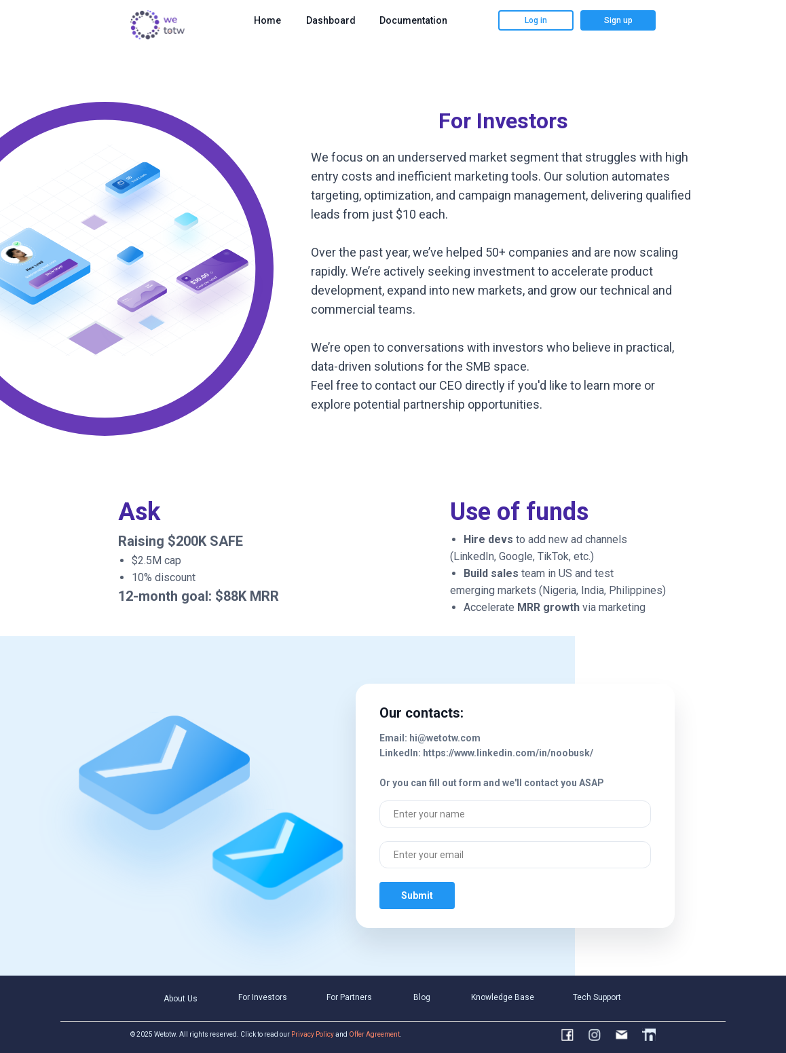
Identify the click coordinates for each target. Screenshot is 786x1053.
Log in (536, 20)
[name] (515, 814)
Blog (421, 997)
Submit (417, 895)
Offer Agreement (374, 1034)
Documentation (413, 20)
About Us (181, 998)
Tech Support (597, 997)
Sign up (618, 20)
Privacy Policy (312, 1034)
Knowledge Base (502, 997)
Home (267, 20)
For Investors (262, 997)
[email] (515, 854)
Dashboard (331, 20)
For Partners (349, 997)
